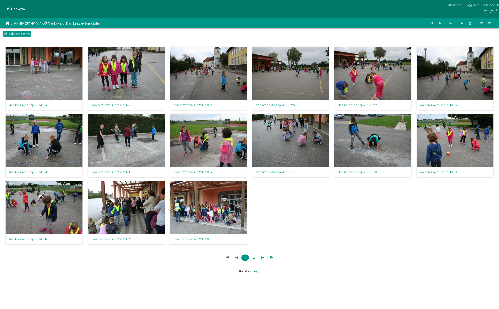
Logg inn (471, 5)
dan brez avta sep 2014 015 (111, 241)
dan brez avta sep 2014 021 (195, 173)
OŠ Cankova (15, 9)
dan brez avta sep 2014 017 (361, 173)
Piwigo (256, 273)
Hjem (8, 23)
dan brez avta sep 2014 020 (111, 173)
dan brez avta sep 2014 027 (111, 106)
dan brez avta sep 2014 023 (28, 173)
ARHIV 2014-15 (26, 23)
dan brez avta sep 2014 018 (28, 241)
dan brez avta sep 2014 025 (278, 106)
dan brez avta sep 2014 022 (361, 106)
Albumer (453, 5)
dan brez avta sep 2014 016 (195, 241)
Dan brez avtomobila (82, 23)
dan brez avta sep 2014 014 (278, 241)
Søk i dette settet (17, 33)
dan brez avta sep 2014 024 (195, 106)
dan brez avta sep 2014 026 (28, 106)
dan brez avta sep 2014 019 (278, 173)
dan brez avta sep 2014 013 (361, 241)
